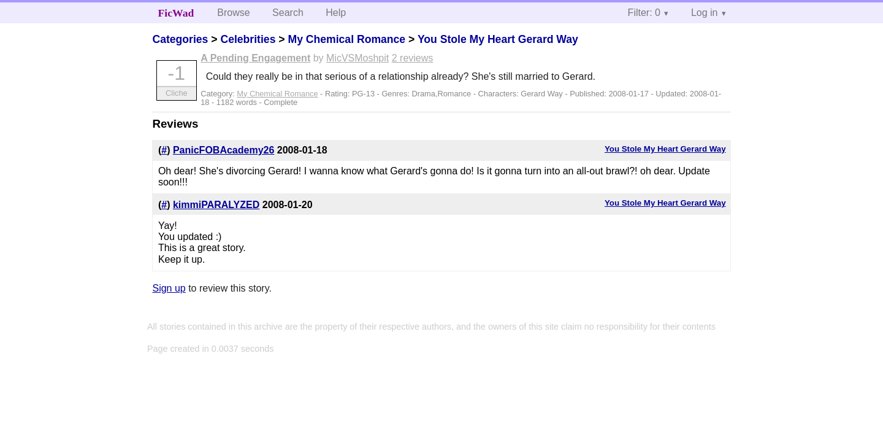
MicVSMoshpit (357, 58)
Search (288, 12)
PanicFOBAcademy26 (223, 150)
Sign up (168, 288)
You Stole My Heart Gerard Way (498, 39)
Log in (704, 12)
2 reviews (413, 58)
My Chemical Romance (346, 39)
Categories (180, 39)
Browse (233, 12)
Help (336, 12)
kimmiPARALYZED (216, 205)
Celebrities (247, 39)
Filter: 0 (644, 12)
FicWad (176, 13)
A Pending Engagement (255, 58)
